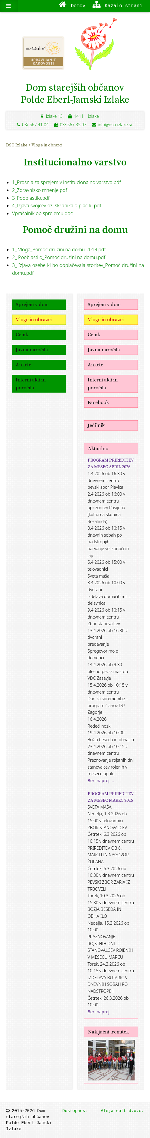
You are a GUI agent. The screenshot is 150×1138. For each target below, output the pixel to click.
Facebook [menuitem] (98, 402)
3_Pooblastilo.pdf (31, 198)
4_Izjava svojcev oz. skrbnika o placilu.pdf (56, 205)
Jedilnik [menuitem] (96, 425)
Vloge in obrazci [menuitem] (46, 145)
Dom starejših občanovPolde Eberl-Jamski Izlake (75, 93)
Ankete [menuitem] (23, 364)
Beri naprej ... (101, 780)
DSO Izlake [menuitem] (17, 145)
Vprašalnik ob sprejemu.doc (42, 213)
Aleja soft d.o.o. (122, 1110)
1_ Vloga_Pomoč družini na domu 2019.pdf (59, 249)
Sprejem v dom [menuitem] (32, 304)
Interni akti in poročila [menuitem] (31, 383)
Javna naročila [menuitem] (32, 349)
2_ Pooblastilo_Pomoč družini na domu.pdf (58, 257)
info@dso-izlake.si (111, 124)
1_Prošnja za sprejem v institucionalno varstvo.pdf (66, 182)
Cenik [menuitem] (22, 334)
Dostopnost (75, 1110)
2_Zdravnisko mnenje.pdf (39, 190)
